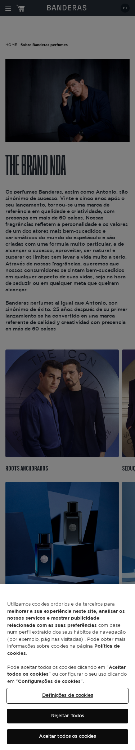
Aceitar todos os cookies (67, 736)
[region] (67, 667)
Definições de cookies (67, 695)
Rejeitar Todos (67, 716)
